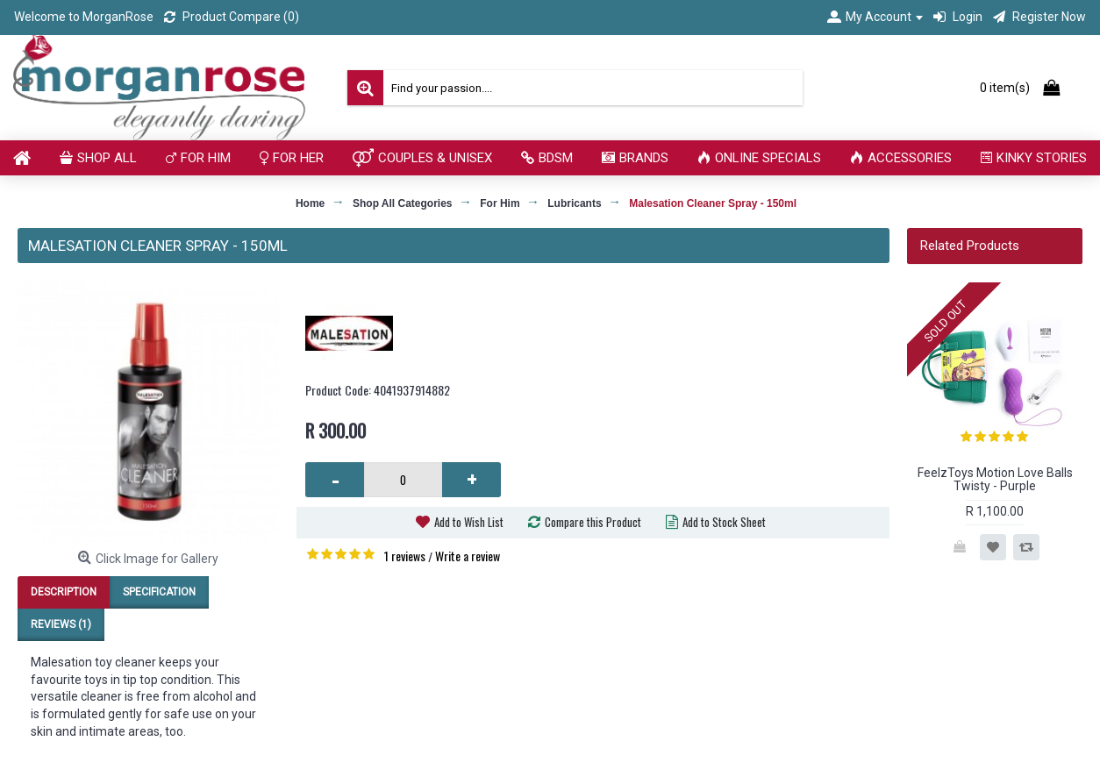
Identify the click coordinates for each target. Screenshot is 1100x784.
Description (63, 592)
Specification (159, 592)
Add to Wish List (469, 522)
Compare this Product (593, 522)
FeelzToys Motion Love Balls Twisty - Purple (995, 479)
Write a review (467, 555)
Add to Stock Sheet (724, 522)
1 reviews (404, 555)
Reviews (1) (61, 624)
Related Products (969, 245)
